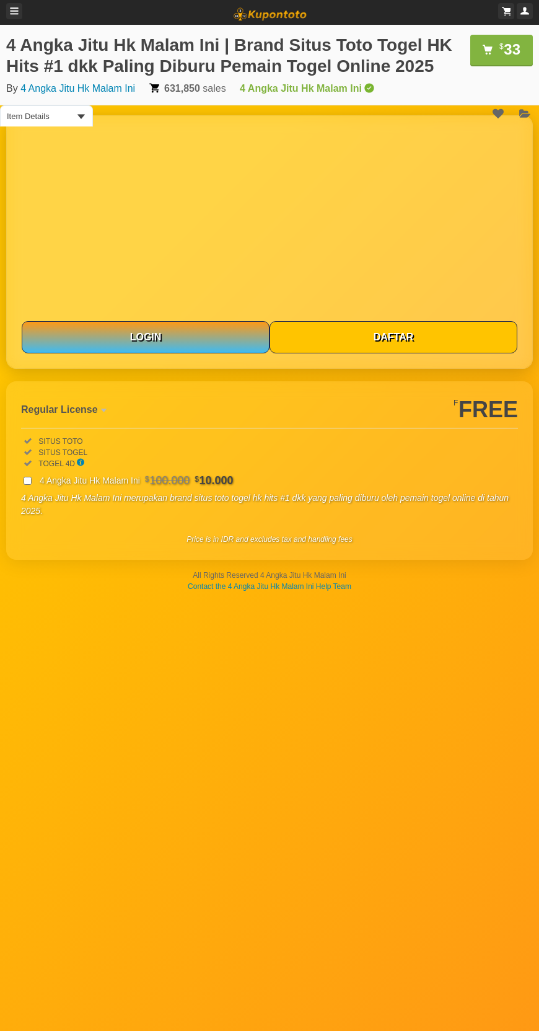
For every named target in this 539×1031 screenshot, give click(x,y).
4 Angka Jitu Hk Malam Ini (77, 88)
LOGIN (146, 337)
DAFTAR (394, 337)
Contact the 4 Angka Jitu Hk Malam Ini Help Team (269, 586)
